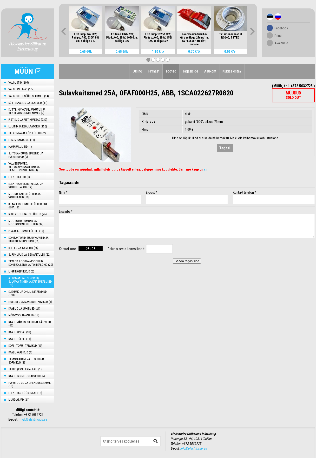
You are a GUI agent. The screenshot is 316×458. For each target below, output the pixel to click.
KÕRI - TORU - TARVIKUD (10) (25, 345)
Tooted (170, 71)
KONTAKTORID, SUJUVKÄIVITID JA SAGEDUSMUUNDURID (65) (28, 239)
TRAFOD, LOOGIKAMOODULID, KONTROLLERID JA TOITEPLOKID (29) (30, 263)
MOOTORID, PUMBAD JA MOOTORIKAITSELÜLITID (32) (25, 222)
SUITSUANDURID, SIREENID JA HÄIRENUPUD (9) (25, 155)
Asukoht (210, 71)
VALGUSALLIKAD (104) (21, 89)
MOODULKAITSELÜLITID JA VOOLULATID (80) (24, 195)
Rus (278, 16)
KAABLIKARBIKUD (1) (20, 352)
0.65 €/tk (85, 51)
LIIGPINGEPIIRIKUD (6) (21, 271)
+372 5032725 (33, 415)
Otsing (137, 71)
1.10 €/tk (158, 51)
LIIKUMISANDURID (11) (21, 140)
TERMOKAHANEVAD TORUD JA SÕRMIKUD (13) (26, 361)
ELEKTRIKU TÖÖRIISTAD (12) (25, 393)
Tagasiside (190, 71)
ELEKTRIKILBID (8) (19, 177)
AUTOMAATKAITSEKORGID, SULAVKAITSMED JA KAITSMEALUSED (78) (30, 282)
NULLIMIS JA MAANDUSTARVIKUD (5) (30, 302)
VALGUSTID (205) (18, 82)
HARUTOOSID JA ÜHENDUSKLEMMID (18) (30, 384)
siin (207, 169)
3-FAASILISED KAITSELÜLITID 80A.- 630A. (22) (28, 205)
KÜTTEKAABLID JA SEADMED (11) (27, 103)
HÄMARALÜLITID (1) (20, 146)
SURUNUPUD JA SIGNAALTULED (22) (29, 254)
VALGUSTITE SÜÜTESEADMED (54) (28, 96)
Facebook (281, 28)
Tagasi (224, 148)
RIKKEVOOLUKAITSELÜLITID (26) (27, 214)
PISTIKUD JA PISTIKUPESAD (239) (27, 119)
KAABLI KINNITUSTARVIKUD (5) (26, 376)
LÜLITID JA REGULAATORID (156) (27, 126)
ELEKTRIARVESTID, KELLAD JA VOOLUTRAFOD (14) (25, 185)
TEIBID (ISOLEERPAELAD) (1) (25, 369)
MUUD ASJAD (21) (18, 399)
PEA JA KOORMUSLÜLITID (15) (26, 231)
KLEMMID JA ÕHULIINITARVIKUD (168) (27, 293)
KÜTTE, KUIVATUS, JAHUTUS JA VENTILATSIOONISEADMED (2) (26, 111)
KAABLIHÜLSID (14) (19, 339)
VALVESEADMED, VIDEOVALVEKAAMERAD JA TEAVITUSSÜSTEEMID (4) (24, 167)
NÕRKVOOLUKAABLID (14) (23, 315)
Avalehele (281, 43)
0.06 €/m (230, 51)
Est (270, 16)
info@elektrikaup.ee (193, 448)
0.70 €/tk (194, 51)
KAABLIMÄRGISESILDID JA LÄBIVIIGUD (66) (30, 323)
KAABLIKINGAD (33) (19, 332)
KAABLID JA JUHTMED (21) (24, 308)
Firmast (153, 71)
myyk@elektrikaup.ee (33, 419)
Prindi (278, 36)
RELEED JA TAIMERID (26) (23, 248)
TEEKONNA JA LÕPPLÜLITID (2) (27, 133)
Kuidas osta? (231, 71)
